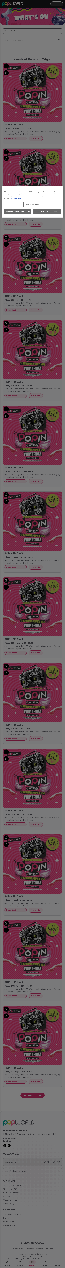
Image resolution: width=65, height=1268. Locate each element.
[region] (32, 202)
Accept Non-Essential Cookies (46, 211)
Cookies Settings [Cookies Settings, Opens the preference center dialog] (32, 204)
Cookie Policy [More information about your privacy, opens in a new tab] (16, 198)
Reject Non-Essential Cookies (18, 211)
